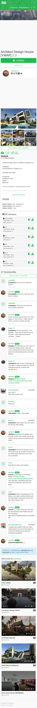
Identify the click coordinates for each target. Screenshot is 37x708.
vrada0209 (11, 280)
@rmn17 (11, 474)
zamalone (15, 71)
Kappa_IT (11, 328)
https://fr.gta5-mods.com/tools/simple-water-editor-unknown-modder (20, 381)
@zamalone (12, 282)
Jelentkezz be (25, 550)
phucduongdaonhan (15, 525)
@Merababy (12, 413)
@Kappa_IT (12, 346)
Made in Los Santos (7, 705)
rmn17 (10, 447)
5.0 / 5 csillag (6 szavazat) (7, 158)
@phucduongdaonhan (15, 542)
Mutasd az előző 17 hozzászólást (18, 275)
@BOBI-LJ (11, 434)
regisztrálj (5, 552)
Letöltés (18, 60)
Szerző (17, 291)
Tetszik (17, 153)
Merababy (11, 401)
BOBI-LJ (11, 420)
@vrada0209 (12, 294)
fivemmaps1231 (13, 390)
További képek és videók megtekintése (18, 148)
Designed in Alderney (7, 703)
